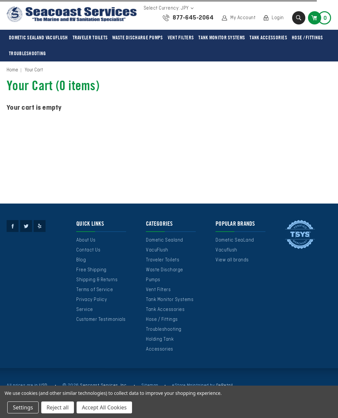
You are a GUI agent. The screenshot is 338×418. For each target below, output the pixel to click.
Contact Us (88, 250)
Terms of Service (94, 290)
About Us (85, 240)
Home (12, 70)
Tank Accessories (268, 38)
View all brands (232, 260)
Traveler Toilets (90, 38)
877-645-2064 (193, 18)
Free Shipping (91, 270)
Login (278, 18)
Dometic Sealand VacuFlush (38, 38)
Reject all (58, 407)
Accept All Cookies (104, 407)
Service (84, 310)
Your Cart (34, 70)
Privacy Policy (91, 300)
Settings (23, 407)
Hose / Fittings (307, 38)
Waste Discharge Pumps (137, 38)
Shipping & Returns (97, 280)
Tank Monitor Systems (221, 38)
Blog (81, 260)
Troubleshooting (27, 54)
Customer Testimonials (101, 320)
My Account (242, 18)
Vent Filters (181, 38)
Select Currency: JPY (169, 8)
